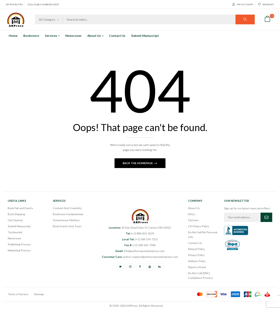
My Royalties (14, 4)
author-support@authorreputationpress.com (140, 256)
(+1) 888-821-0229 (140, 233)
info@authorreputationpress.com (140, 251)
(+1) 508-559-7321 (140, 239)
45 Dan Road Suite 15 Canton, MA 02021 (140, 227)
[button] (267, 19)
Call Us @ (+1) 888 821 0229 (43, 4)
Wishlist (266, 4)
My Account (243, 4)
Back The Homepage (138, 163)
